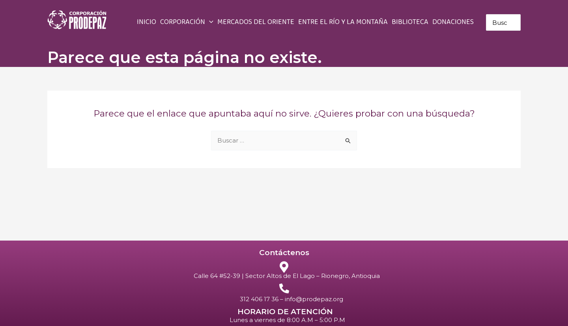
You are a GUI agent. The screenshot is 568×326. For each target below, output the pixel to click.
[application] (209, 22)
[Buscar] (516, 22)
